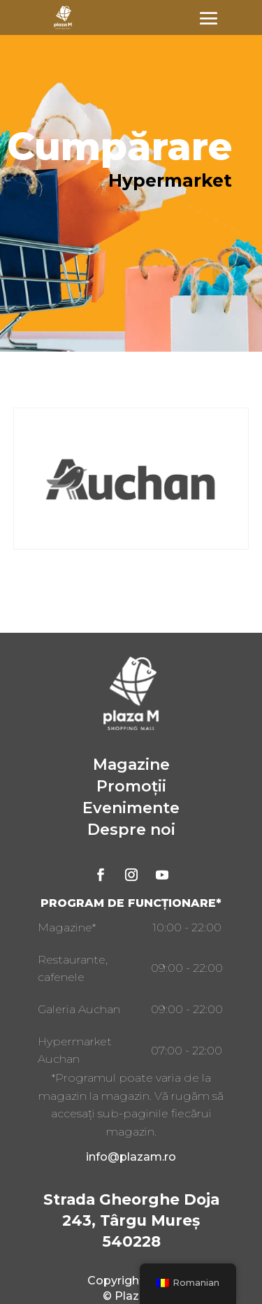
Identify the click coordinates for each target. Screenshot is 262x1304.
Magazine (131, 764)
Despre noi (131, 829)
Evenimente (131, 807)
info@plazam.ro (131, 1156)
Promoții (131, 786)
